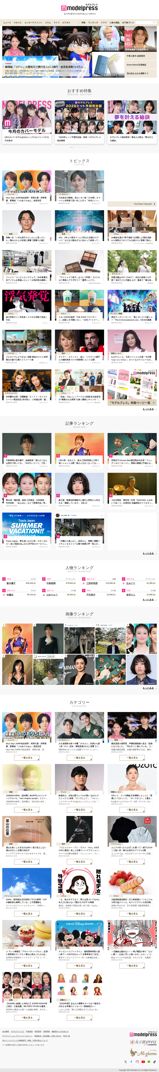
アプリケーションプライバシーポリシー (17, 1036)
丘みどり (130, 583)
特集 (83, 22)
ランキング (93, 22)
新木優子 (11, 583)
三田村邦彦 (92, 583)
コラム (48, 22)
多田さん (130, 595)
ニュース (7, 22)
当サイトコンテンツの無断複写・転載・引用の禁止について (25, 1040)
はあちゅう (52, 595)
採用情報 (46, 1031)
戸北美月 (90, 595)
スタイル (18, 22)
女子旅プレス (128, 22)
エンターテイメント (33, 22)
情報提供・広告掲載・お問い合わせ (47, 1036)
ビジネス (66, 22)
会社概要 (5, 1031)
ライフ (57, 22)
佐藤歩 (10, 595)
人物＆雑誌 (114, 22)
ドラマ (104, 22)
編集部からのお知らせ (60, 1031)
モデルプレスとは (17, 1031)
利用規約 (29, 1031)
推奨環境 (38, 1031)
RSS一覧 (66, 1036)
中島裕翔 (50, 583)
